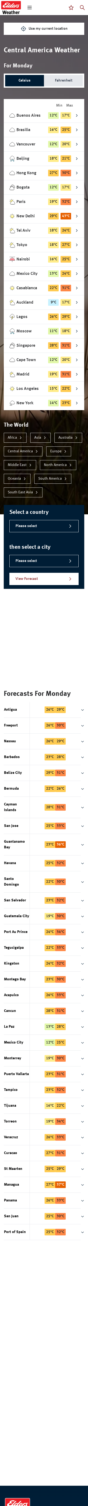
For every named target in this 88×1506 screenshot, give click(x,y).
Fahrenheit (63, 81)
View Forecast (44, 579)
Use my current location (44, 29)
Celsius (25, 81)
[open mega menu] (29, 7)
